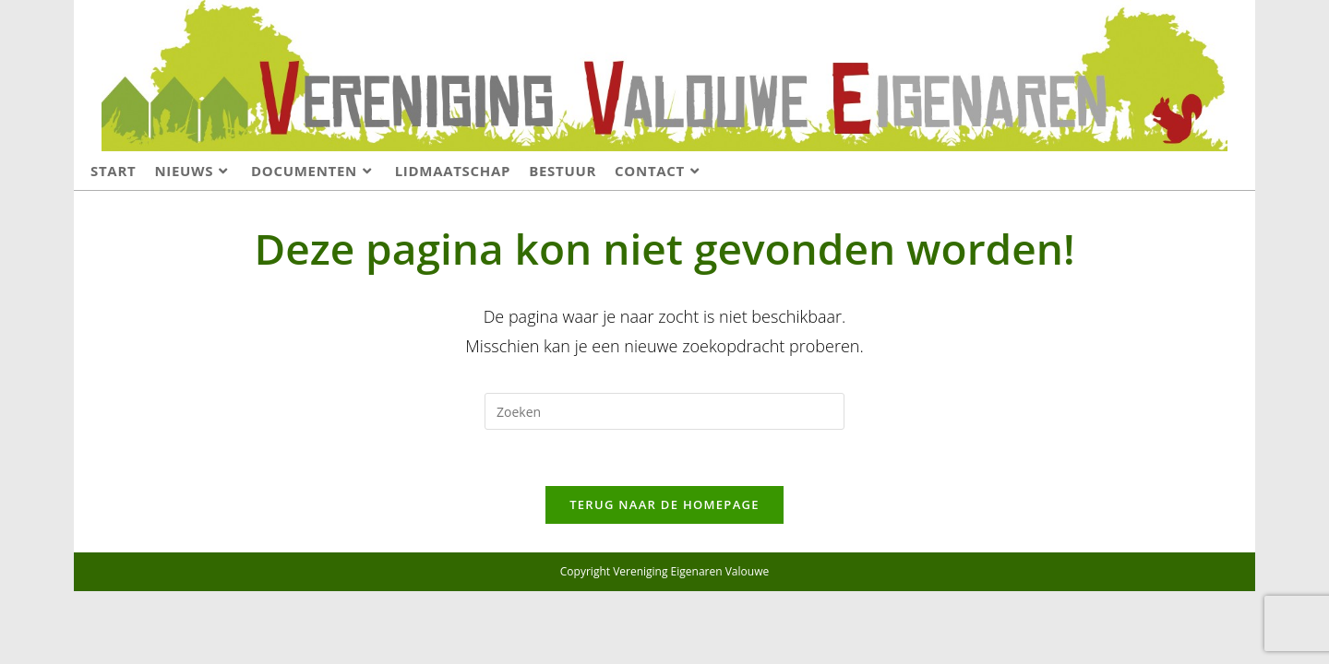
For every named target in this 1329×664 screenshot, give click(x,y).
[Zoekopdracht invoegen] (664, 411)
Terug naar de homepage (664, 504)
